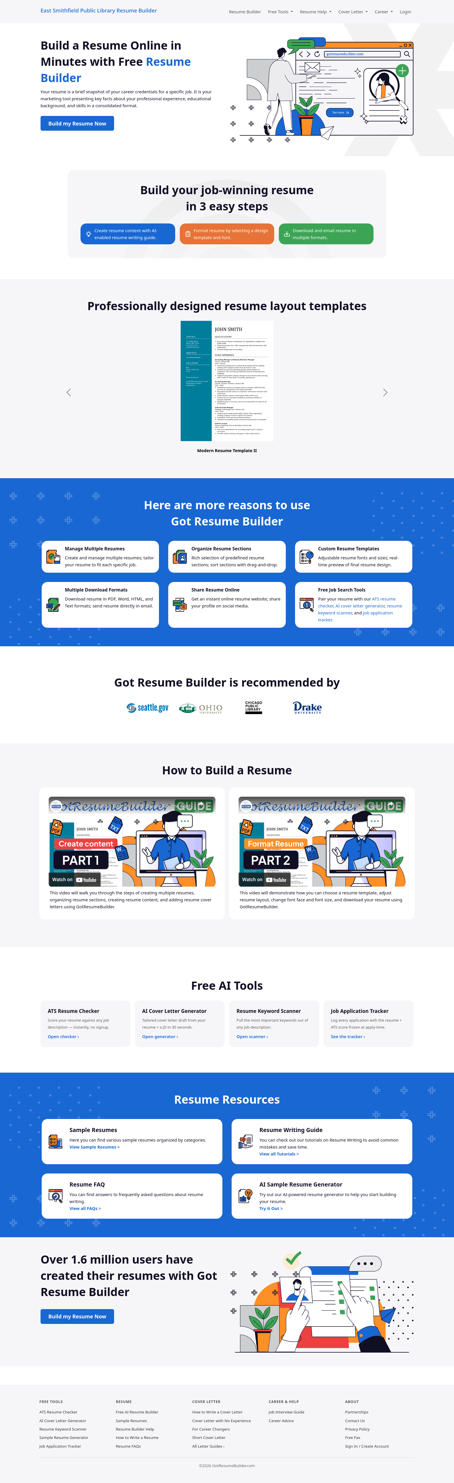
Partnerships (356, 1412)
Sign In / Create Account (367, 1446)
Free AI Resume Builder (137, 1412)
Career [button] (382, 11)
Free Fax (352, 1437)
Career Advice (281, 1420)
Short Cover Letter (209, 1437)
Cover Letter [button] (351, 11)
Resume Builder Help (135, 1429)
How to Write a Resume (137, 1437)
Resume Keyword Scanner (63, 1429)
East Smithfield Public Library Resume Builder (99, 10)
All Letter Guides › (208, 1446)
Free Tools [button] (279, 11)
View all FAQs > (85, 1208)
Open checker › (63, 1036)
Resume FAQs (128, 1446)
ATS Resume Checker (58, 1412)
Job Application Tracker (60, 1446)
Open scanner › (252, 1036)
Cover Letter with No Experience (221, 1420)
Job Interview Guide (286, 1412)
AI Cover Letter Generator (62, 1420)
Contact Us (355, 1420)
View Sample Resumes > (94, 1147)
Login (405, 11)
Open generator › (160, 1036)
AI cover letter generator (360, 606)
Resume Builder (245, 11)
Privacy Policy (357, 1429)
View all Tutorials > (279, 1154)
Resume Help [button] (314, 11)
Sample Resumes (131, 1420)
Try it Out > (271, 1208)
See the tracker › (348, 1036)
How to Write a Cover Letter (217, 1412)
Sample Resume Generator (63, 1437)
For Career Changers (211, 1429)
